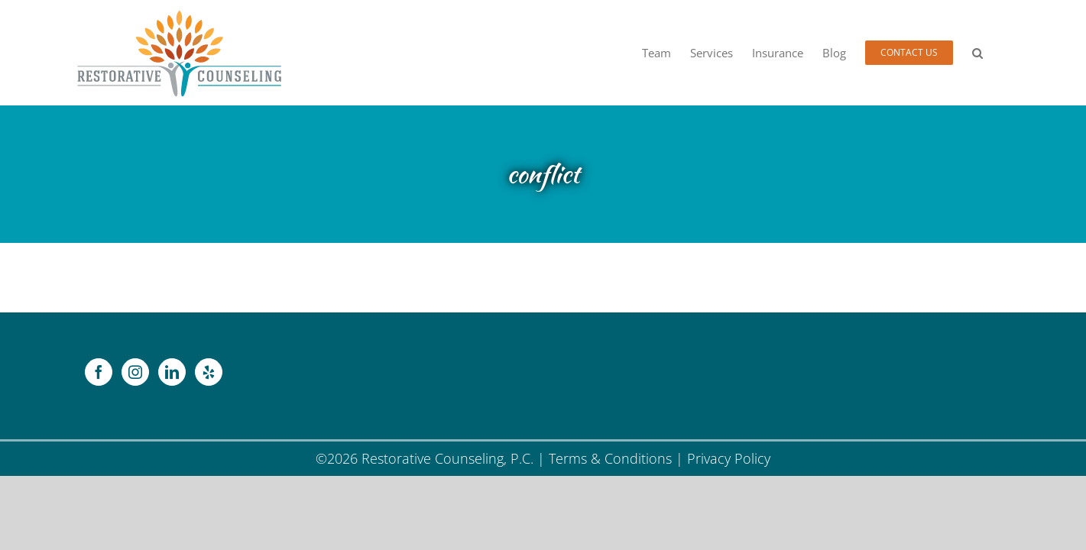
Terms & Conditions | (618, 458)
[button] (996, 53)
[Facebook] (98, 372)
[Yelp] (208, 372)
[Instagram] (135, 372)
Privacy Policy (728, 458)
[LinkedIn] (172, 372)
